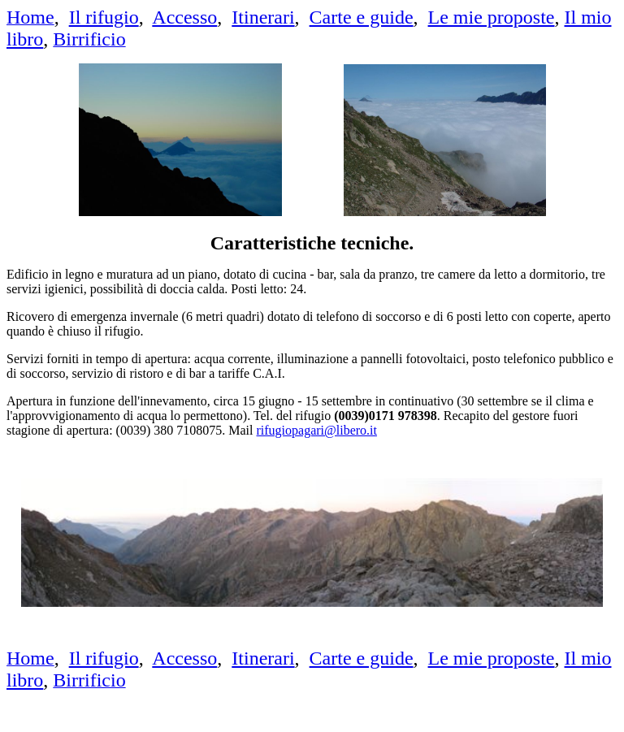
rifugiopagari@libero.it (317, 430)
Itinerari (263, 17)
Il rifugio (104, 17)
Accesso (184, 17)
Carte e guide (362, 17)
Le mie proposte (491, 17)
